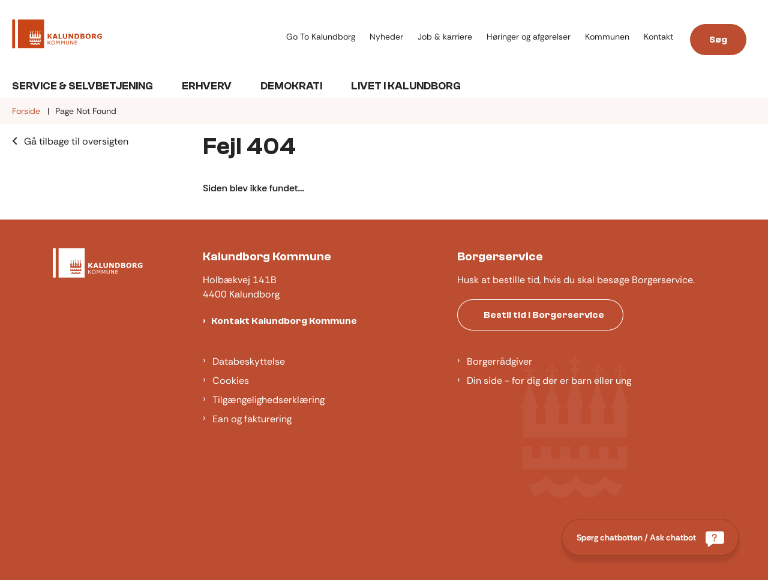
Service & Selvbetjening (82, 86)
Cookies (230, 380)
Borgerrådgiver (499, 361)
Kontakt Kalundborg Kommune (284, 320)
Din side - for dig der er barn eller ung (549, 380)
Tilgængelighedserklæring (268, 399)
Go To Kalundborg (320, 36)
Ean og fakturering (252, 419)
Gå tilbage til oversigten (76, 141)
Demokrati (291, 86)
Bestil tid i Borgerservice (544, 314)
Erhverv (207, 86)
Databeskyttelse (248, 361)
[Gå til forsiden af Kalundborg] (145, 36)
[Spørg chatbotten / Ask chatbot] (650, 537)
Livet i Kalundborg (406, 86)
